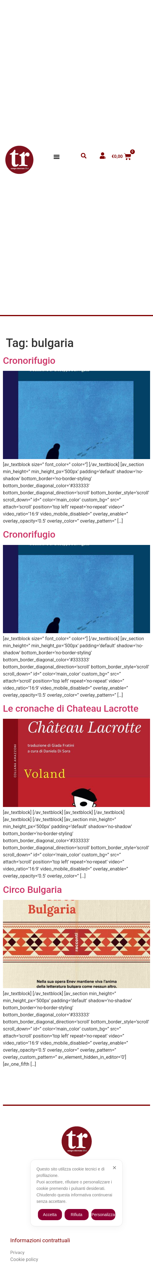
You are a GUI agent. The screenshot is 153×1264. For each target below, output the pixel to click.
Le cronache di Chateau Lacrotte (70, 708)
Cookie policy (24, 1259)
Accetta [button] (50, 1214)
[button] (56, 156)
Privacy (17, 1252)
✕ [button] (114, 1168)
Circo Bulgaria (32, 889)
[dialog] (76, 1193)
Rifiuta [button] (76, 1214)
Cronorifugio (29, 360)
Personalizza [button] (103, 1214)
